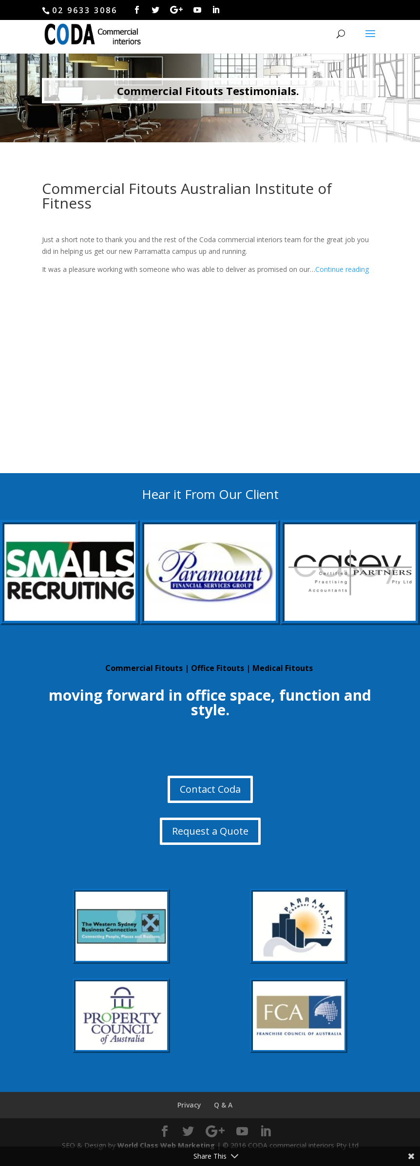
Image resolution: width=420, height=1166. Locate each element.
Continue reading (342, 269)
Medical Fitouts (282, 668)
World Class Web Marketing (166, 1145)
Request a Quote (210, 831)
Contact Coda (210, 789)
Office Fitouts (217, 668)
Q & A (223, 1104)
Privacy (189, 1104)
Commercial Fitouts (144, 668)
